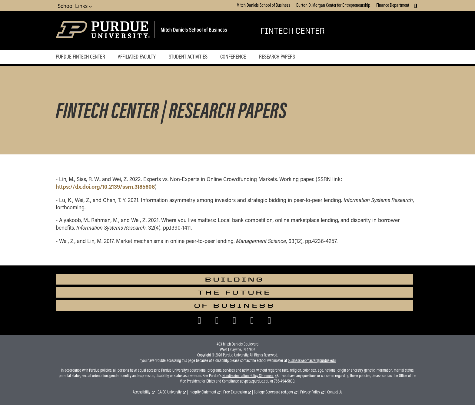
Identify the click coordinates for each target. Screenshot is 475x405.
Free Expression (235, 392)
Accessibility (141, 392)
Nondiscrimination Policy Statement (248, 375)
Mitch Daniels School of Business (263, 5)
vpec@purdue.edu (256, 381)
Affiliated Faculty (137, 56)
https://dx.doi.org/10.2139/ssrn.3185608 (105, 186)
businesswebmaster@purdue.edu (312, 360)
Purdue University (235, 355)
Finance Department (392, 5)
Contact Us (334, 392)
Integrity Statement (202, 392)
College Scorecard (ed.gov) (273, 392)
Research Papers (277, 56)
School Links (75, 5)
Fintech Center (293, 30)
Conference (233, 56)
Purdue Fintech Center (80, 56)
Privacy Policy (310, 392)
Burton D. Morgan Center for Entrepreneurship (333, 5)
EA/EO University (169, 392)
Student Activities (188, 56)
